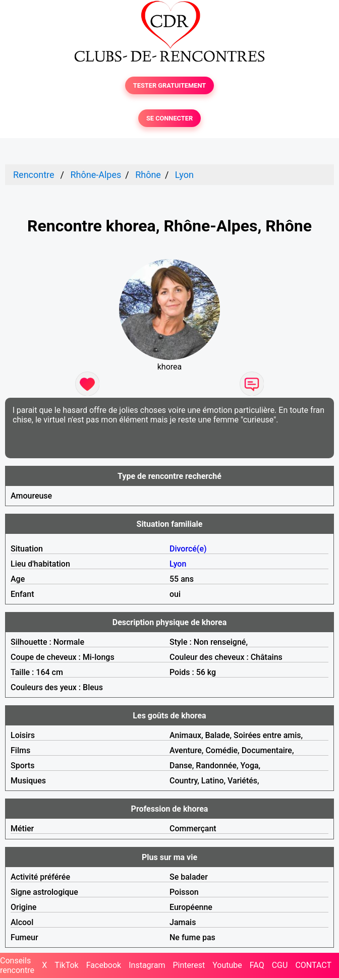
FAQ (257, 965)
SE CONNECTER (169, 118)
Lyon (184, 174)
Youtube (227, 965)
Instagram (147, 965)
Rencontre (33, 174)
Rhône (148, 174)
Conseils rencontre (17, 965)
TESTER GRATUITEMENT (169, 85)
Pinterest (189, 965)
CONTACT (313, 965)
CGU (280, 965)
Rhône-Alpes (95, 174)
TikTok (66, 965)
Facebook (103, 965)
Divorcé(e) (188, 549)
